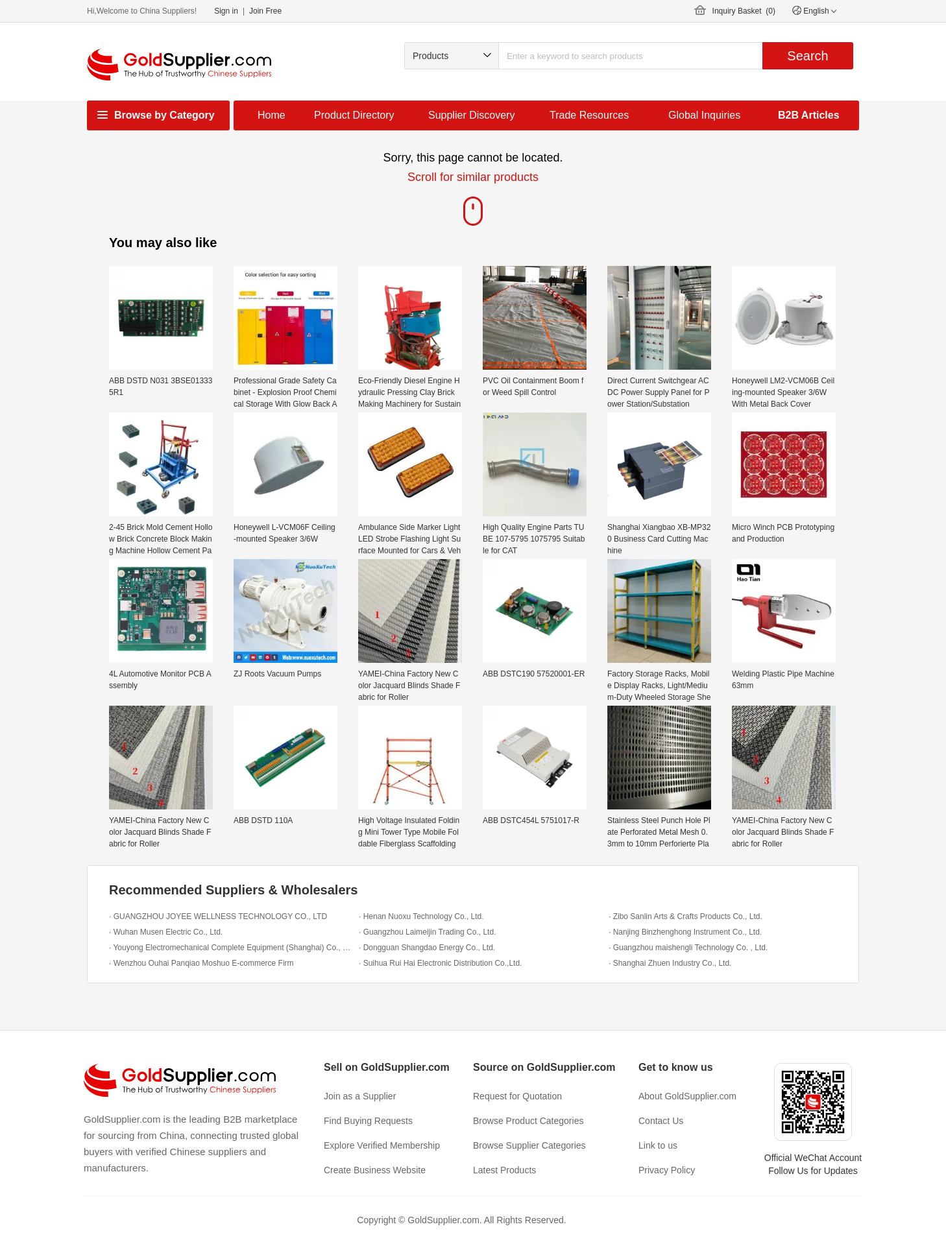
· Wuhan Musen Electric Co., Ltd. (166, 932)
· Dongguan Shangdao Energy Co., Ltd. (427, 947)
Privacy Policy (666, 1170)
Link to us (657, 1145)
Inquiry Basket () (743, 11)
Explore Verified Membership (382, 1145)
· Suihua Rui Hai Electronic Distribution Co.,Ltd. (440, 963)
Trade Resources (589, 115)
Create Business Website (375, 1170)
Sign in (226, 11)
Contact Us (660, 1121)
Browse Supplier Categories (529, 1145)
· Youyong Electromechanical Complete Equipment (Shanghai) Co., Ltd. (230, 947)
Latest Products (504, 1170)
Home (271, 115)
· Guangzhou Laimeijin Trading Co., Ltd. (427, 932)
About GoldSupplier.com (687, 1096)
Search (807, 56)
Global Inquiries (704, 115)
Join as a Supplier (360, 1096)
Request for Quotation (517, 1096)
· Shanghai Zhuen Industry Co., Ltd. (670, 963)
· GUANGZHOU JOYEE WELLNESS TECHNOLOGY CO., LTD (218, 916)
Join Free (265, 11)
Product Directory (354, 115)
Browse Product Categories (528, 1121)
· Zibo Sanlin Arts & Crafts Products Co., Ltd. (685, 916)
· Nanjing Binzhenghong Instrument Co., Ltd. (685, 932)
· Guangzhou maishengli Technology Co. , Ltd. (688, 947)
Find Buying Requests (368, 1121)
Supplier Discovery (471, 115)
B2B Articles (809, 115)
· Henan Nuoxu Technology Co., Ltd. (421, 916)
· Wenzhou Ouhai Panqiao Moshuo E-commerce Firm (201, 963)
